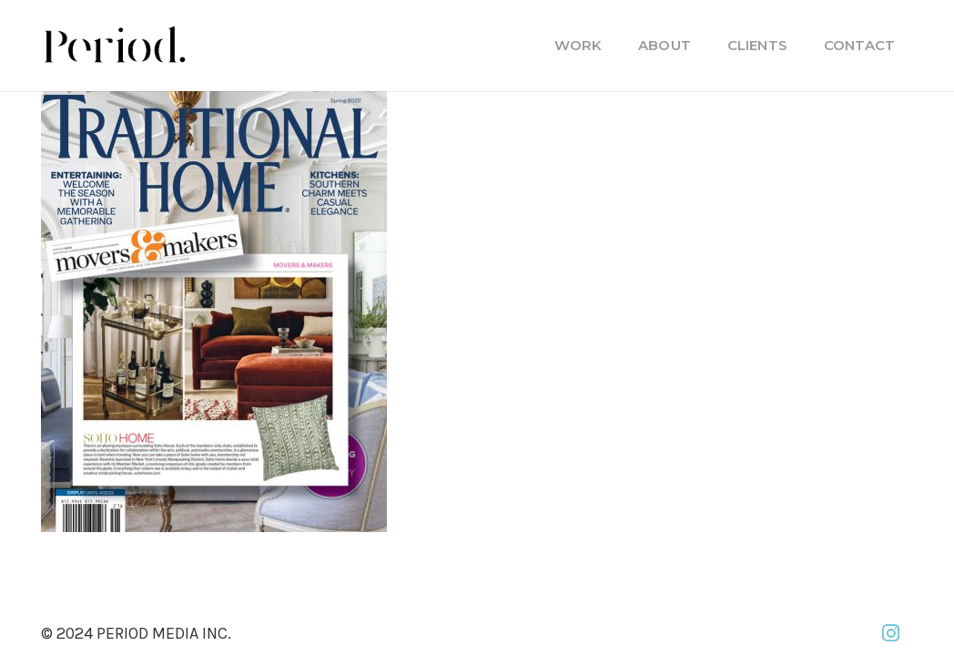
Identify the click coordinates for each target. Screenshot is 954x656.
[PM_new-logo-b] (114, 45)
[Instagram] (890, 633)
